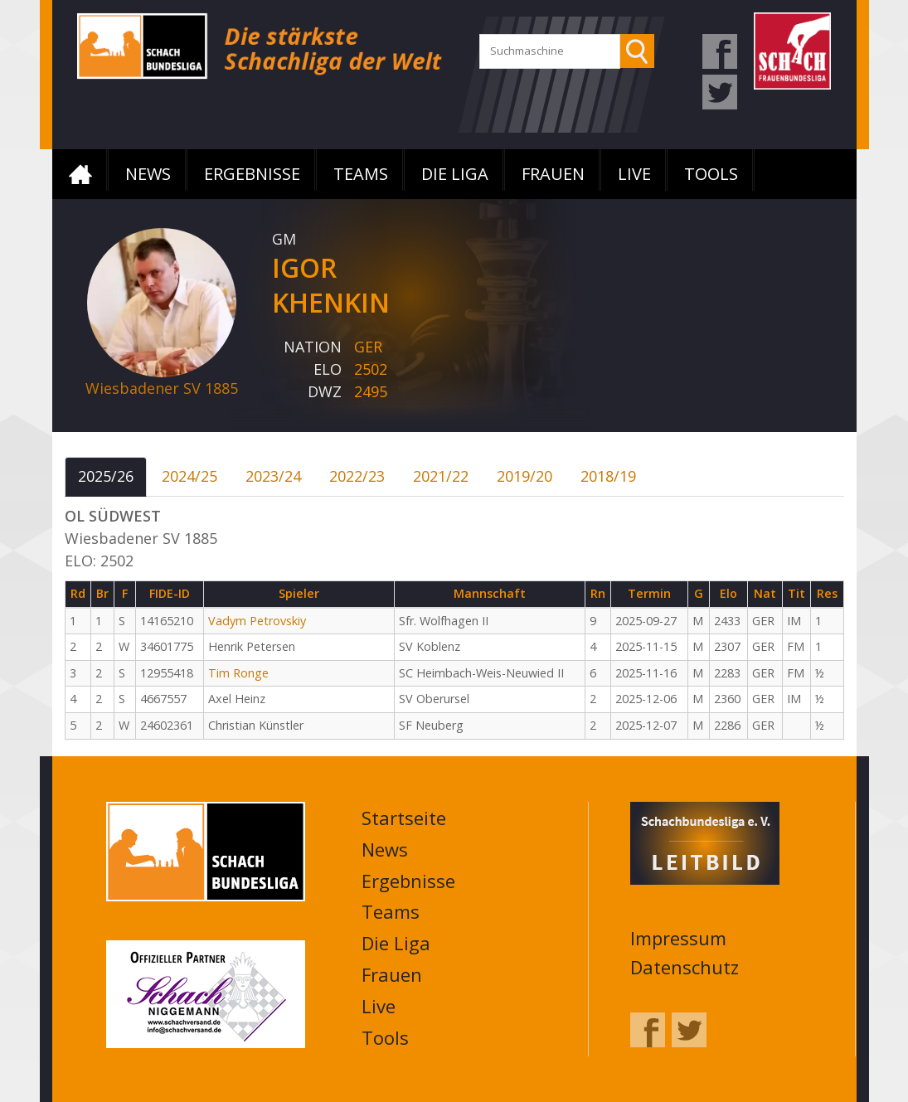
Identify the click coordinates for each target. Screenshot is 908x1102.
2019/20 (524, 476)
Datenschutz (684, 966)
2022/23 (357, 476)
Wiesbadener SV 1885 (161, 388)
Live (634, 174)
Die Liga (454, 174)
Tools (711, 174)
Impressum (678, 937)
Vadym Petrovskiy (257, 621)
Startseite (80, 174)
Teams (360, 174)
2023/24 (273, 476)
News (148, 174)
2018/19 (608, 476)
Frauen (553, 174)
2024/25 (189, 476)
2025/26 (106, 476)
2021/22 (441, 476)
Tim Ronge (238, 673)
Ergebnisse (252, 174)
